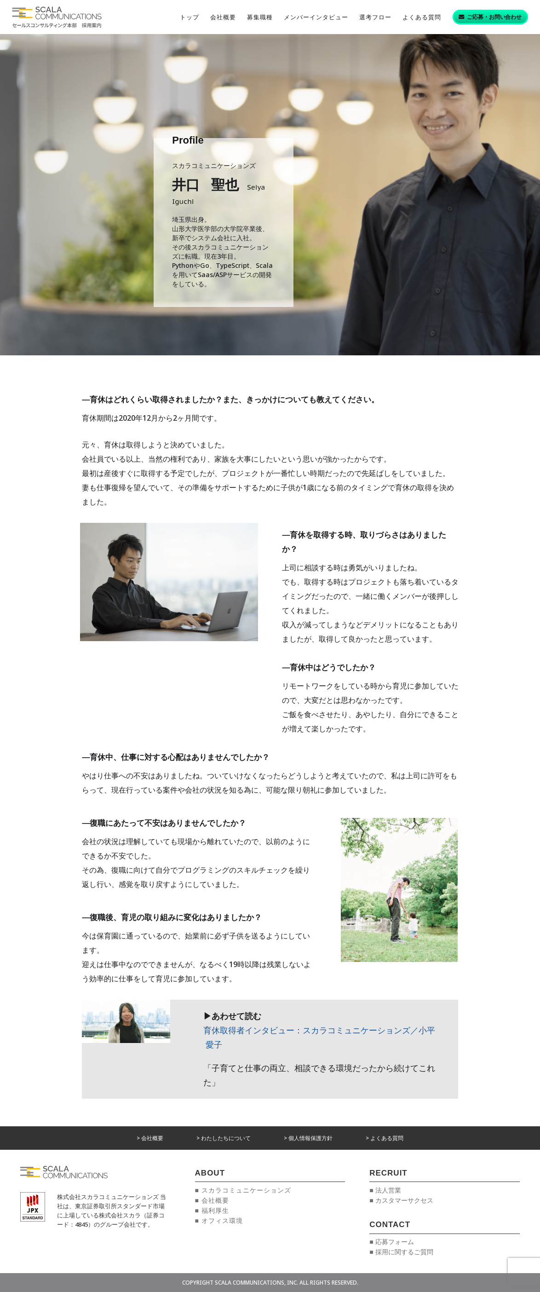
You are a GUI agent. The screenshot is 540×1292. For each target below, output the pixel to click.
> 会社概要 (150, 1138)
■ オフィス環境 (219, 1220)
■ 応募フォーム (391, 1241)
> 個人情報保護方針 (308, 1138)
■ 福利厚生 (212, 1210)
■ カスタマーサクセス (401, 1200)
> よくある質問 (384, 1138)
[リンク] (57, 17)
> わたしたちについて (223, 1138)
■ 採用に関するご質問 (401, 1251)
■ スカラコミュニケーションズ (243, 1190)
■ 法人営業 (385, 1190)
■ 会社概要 (212, 1200)
